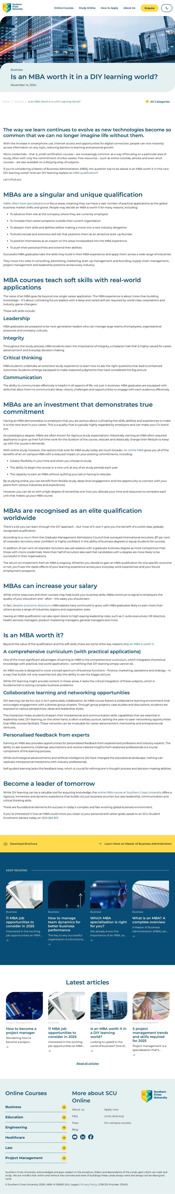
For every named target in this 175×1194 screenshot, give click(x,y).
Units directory (114, 1116)
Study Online (87, 8)
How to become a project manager (21, 1031)
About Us (129, 8)
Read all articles (88, 1063)
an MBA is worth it (142, 644)
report (27, 537)
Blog (75, 1129)
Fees (75, 1122)
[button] (149, 8)
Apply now (111, 1109)
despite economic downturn (32, 605)
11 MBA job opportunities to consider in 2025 (20, 922)
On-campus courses (117, 1122)
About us (78, 1109)
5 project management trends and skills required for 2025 (150, 1035)
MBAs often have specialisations (24, 203)
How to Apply (109, 8)
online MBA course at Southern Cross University (129, 792)
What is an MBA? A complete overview (148, 920)
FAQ (75, 1116)
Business (17, 69)
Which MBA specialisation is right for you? (108, 922)
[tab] (36, 1107)
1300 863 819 (50, 817)
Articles (19, 101)
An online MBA (133, 450)
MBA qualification (85, 172)
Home (6, 101)
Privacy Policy (89, 1184)
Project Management (19, 1022)
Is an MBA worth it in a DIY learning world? (108, 1033)
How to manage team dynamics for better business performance (64, 924)
